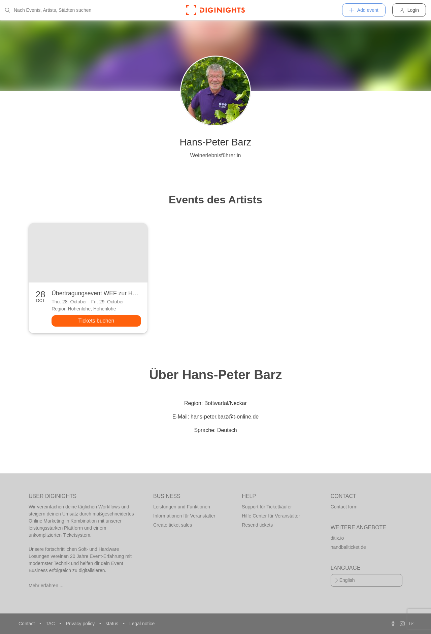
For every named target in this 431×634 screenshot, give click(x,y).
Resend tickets (257, 525)
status (113, 623)
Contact (27, 623)
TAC (51, 623)
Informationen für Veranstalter (184, 516)
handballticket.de (348, 547)
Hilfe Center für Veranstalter (271, 516)
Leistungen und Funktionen (181, 506)
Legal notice (142, 623)
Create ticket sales (172, 525)
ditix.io (337, 538)
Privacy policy (81, 623)
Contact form (344, 506)
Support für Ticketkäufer (267, 506)
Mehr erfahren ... (46, 585)
